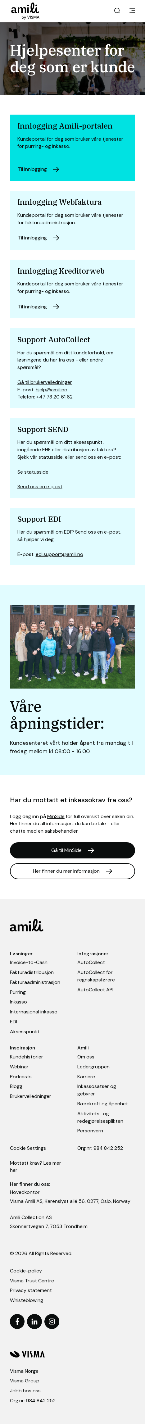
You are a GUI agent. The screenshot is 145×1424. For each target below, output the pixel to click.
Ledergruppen (93, 1066)
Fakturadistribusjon (32, 972)
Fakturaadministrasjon (35, 982)
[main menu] (132, 11)
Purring (18, 992)
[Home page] (28, 11)
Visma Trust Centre (32, 1280)
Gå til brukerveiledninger (44, 382)
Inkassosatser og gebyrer (96, 1090)
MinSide (56, 816)
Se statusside (32, 472)
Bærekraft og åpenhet (102, 1103)
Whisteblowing (26, 1300)
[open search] (117, 11)
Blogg (16, 1086)
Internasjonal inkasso (33, 1011)
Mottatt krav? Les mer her (35, 1167)
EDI (13, 1021)
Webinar (19, 1066)
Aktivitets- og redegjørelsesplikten (100, 1117)
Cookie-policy (26, 1270)
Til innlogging (32, 169)
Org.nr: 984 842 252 (100, 1148)
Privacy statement (31, 1290)
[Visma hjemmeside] (72, 1354)
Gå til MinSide (66, 850)
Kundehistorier (26, 1056)
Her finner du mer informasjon (66, 871)
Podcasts (21, 1076)
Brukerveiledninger (30, 1096)
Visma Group (24, 1380)
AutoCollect (91, 962)
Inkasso (18, 1002)
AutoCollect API (95, 989)
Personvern (90, 1130)
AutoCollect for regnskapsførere (96, 976)
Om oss (85, 1056)
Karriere (86, 1076)
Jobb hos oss (25, 1390)
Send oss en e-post (39, 486)
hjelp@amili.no (51, 389)
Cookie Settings (28, 1148)
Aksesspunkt (24, 1031)
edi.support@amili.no (59, 554)
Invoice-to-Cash (29, 962)
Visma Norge (24, 1371)
